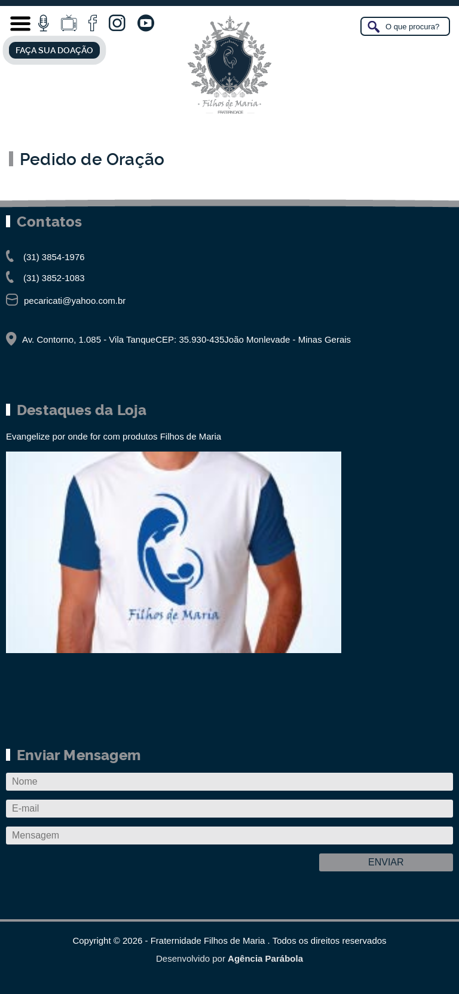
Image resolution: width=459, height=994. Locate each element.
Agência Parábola (265, 958)
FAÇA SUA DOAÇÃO (54, 50)
